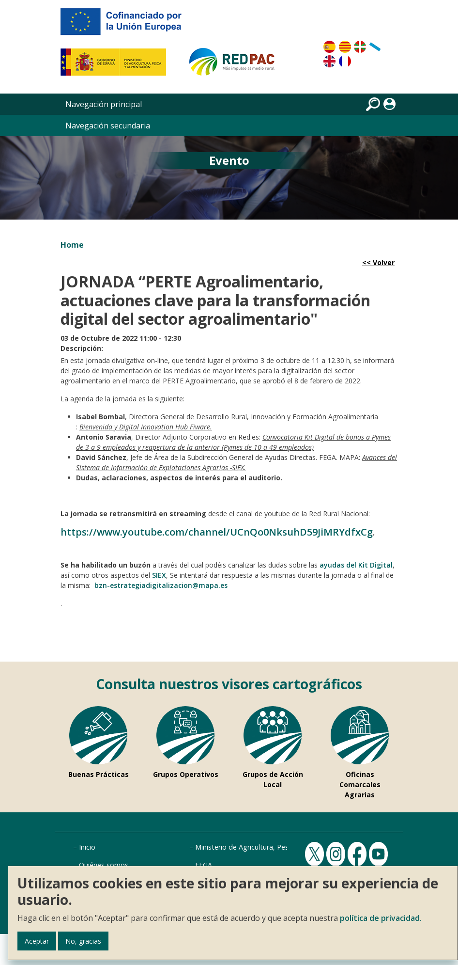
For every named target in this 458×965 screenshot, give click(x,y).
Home (72, 244)
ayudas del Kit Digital (356, 565)
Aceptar (37, 941)
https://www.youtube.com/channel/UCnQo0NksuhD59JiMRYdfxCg (217, 531)
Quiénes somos (103, 865)
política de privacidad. (381, 918)
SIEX (159, 575)
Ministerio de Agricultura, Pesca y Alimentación (269, 847)
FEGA (203, 865)
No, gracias (83, 941)
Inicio (87, 847)
